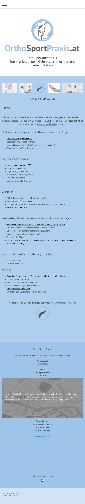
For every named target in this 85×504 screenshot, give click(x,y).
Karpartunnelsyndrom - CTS (19, 165)
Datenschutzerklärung (12, 402)
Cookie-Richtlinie (20, 397)
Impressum (5, 493)
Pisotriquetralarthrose (17, 207)
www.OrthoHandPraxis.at (63, 302)
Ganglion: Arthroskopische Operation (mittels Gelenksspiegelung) (36, 276)
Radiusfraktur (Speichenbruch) (20, 138)
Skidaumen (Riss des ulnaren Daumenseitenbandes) (36, 224)
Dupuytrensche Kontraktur (18, 288)
